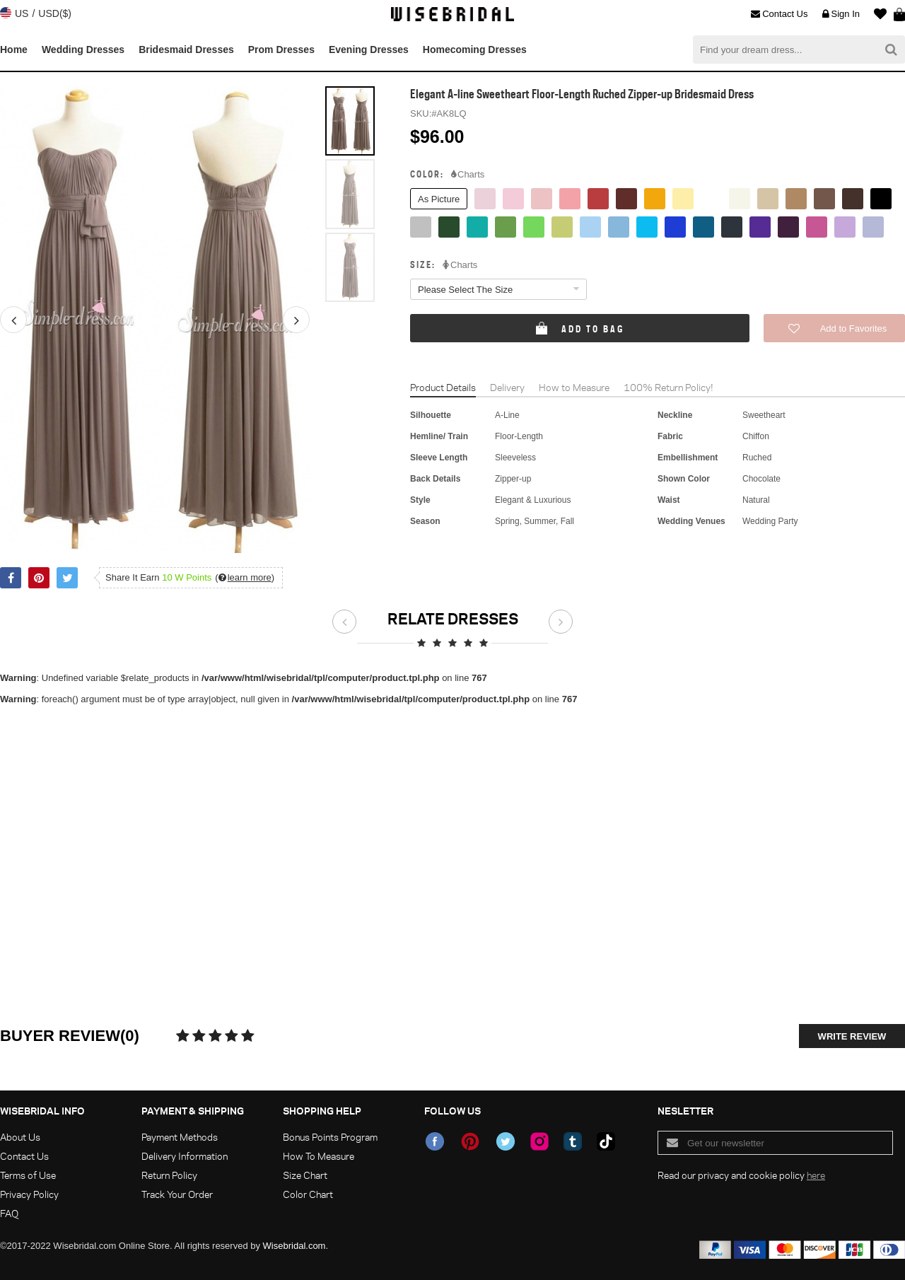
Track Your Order (177, 1194)
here (816, 1175)
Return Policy (169, 1175)
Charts (467, 174)
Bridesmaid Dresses (186, 49)
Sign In (841, 14)
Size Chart (305, 1175)
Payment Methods (179, 1137)
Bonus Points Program (330, 1137)
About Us (20, 1137)
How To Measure (318, 1156)
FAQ (9, 1213)
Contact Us (779, 14)
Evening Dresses (369, 49)
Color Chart (308, 1194)
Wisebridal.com (294, 1245)
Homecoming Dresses (475, 49)
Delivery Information (184, 1156)
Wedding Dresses (83, 49)
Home (14, 49)
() (244, 577)
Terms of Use (28, 1175)
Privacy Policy (29, 1194)
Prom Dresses (281, 49)
